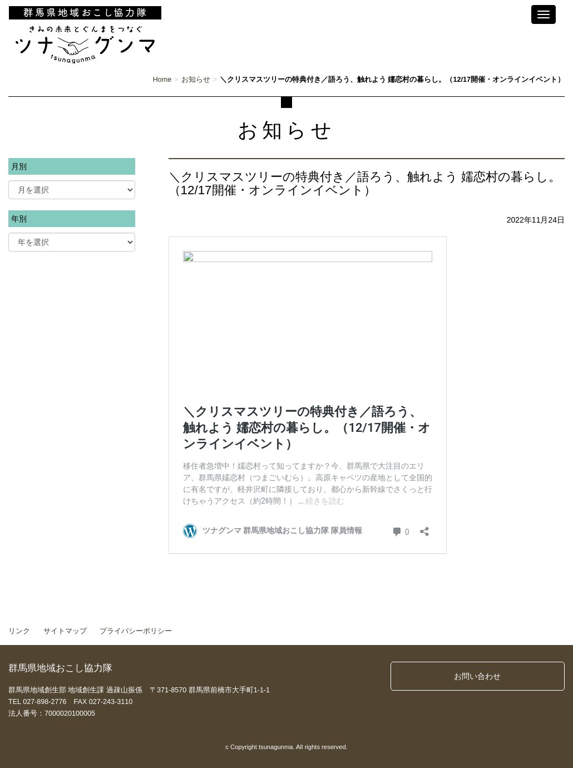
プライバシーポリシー (136, 631)
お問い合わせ (477, 676)
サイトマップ (65, 631)
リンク (19, 631)
